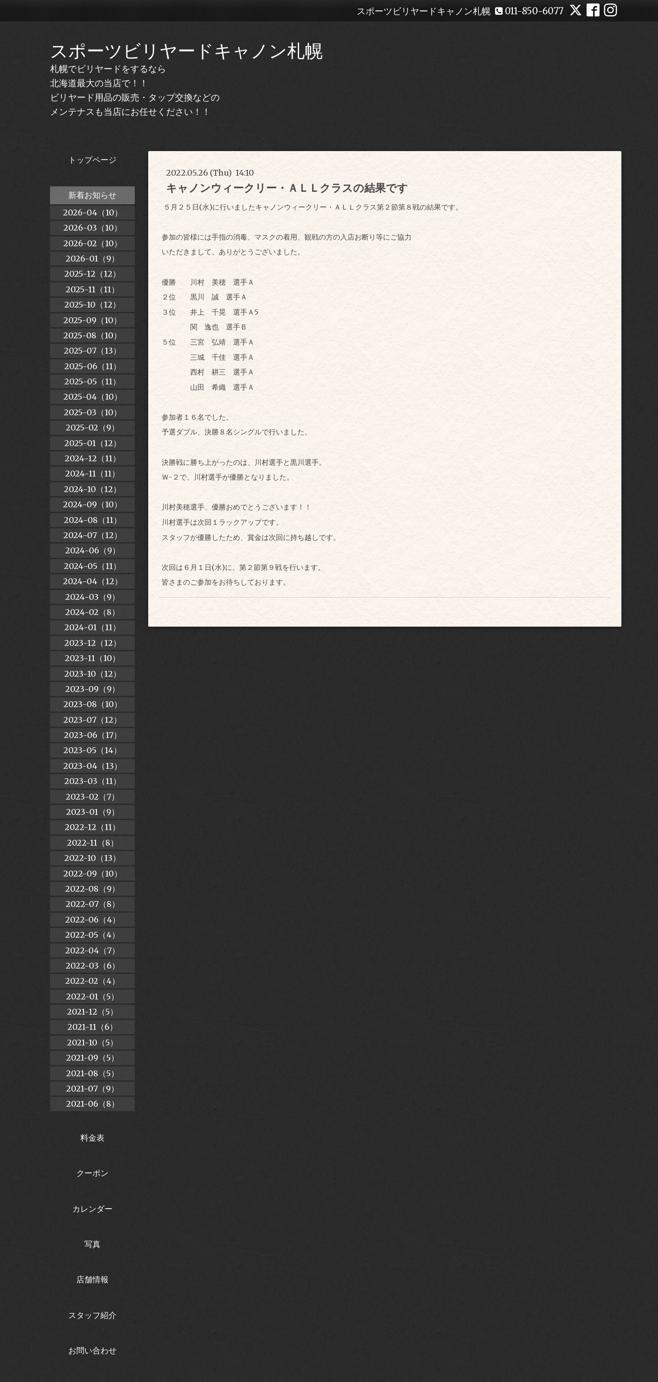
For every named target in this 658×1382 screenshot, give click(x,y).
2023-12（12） (92, 643)
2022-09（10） (92, 873)
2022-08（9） (92, 889)
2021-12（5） (92, 1012)
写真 (92, 1244)
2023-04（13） (92, 766)
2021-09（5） (92, 1058)
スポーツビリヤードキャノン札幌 (186, 51)
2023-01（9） (92, 812)
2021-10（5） (92, 1042)
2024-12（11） (93, 458)
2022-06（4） (92, 919)
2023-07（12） (92, 720)
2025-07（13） (92, 351)
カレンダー (92, 1209)
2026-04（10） (92, 212)
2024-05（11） (92, 566)
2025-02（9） (92, 427)
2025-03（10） (92, 412)
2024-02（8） (92, 612)
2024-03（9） (92, 597)
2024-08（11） (92, 520)
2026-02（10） (92, 243)
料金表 (92, 1138)
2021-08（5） (92, 1073)
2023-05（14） (92, 750)
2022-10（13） (92, 858)
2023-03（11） (92, 781)
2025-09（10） (92, 320)
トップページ (92, 160)
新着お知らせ (92, 195)
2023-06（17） (92, 735)
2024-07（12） (92, 535)
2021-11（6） (92, 1027)
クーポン (92, 1173)
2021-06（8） (92, 1104)
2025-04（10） (92, 397)
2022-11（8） (92, 843)
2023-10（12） (92, 674)
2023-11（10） (92, 658)
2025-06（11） (92, 366)
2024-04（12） (92, 581)
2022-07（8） (93, 904)
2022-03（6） (93, 966)
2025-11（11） (92, 289)
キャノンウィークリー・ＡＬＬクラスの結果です (287, 188)
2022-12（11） (92, 827)
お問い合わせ (92, 1350)
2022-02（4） (92, 981)
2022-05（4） (92, 935)
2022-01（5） (92, 996)
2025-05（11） (92, 381)
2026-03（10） (92, 228)
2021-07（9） (92, 1088)
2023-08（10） (92, 704)
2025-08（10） (92, 335)
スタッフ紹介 (92, 1315)
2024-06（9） (92, 550)
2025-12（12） (92, 274)
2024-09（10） (92, 504)
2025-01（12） (92, 443)
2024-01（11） (92, 627)
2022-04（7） (92, 950)
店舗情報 (92, 1279)
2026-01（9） (92, 258)
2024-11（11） (92, 473)
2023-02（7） (92, 797)
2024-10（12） (92, 489)
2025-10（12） (92, 304)
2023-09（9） (92, 689)
